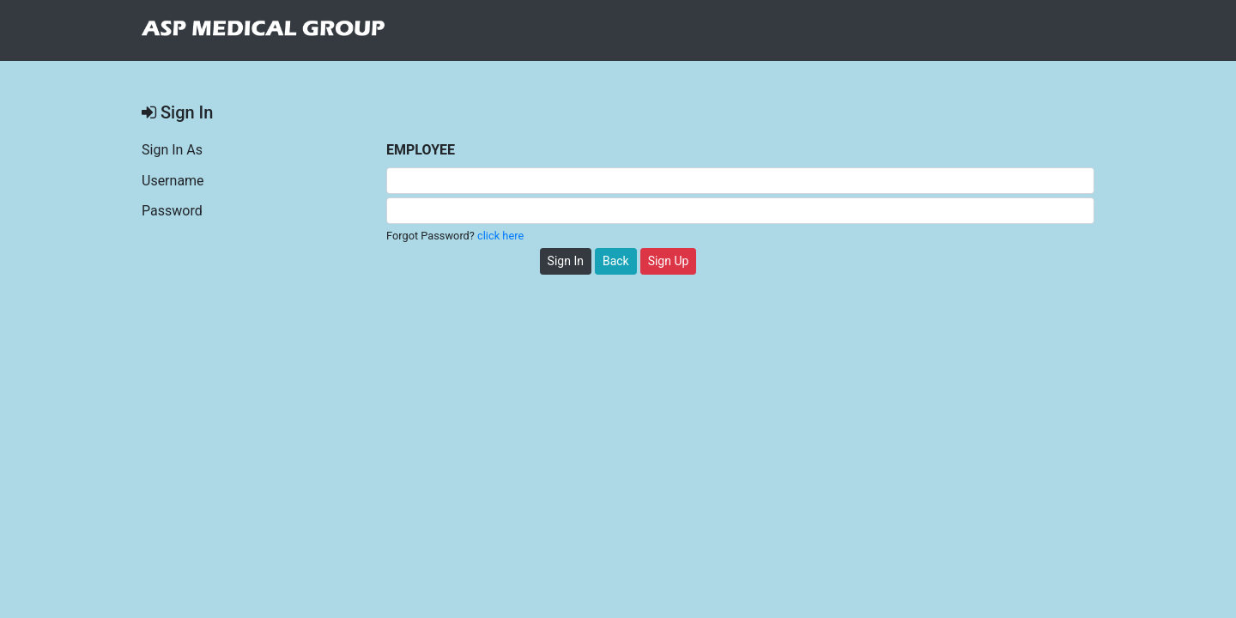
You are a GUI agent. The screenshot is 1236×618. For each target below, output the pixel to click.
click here (500, 235)
